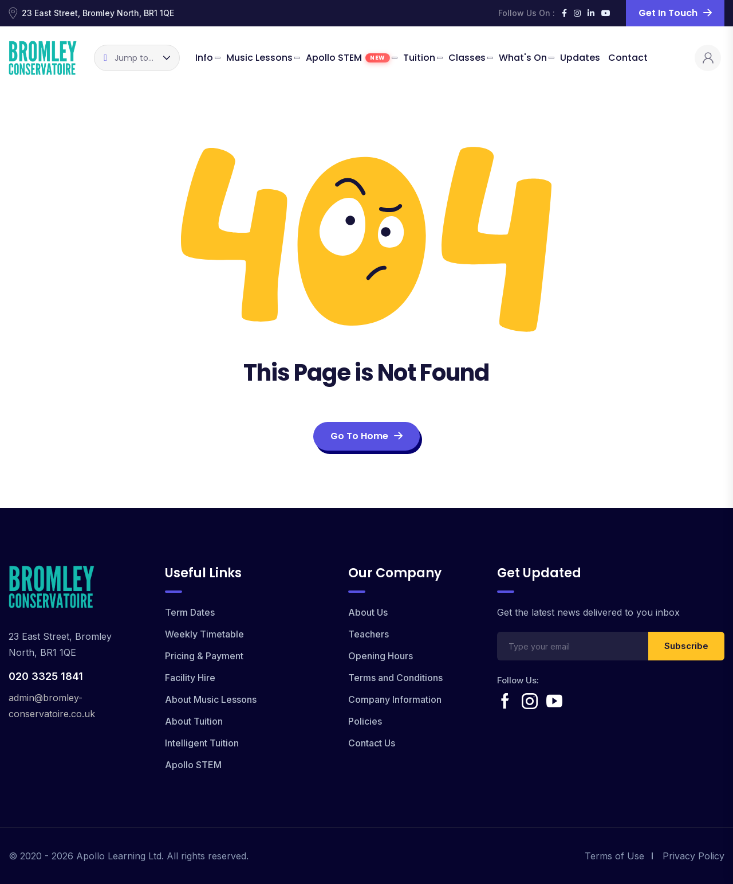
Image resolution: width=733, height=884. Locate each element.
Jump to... (128, 58)
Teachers (368, 634)
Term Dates (190, 612)
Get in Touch (675, 12)
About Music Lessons (211, 699)
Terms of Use (614, 856)
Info (204, 57)
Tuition (419, 57)
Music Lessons (259, 57)
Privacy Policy (693, 856)
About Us (368, 612)
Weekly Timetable (204, 634)
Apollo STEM (348, 57)
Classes (467, 57)
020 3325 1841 (46, 676)
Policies (365, 721)
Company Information (395, 699)
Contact (628, 57)
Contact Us (371, 743)
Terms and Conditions (395, 677)
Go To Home (366, 436)
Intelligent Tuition (202, 743)
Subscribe (686, 645)
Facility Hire (190, 677)
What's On (523, 57)
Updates (580, 57)
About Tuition (194, 721)
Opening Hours (380, 656)
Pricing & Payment (204, 656)
